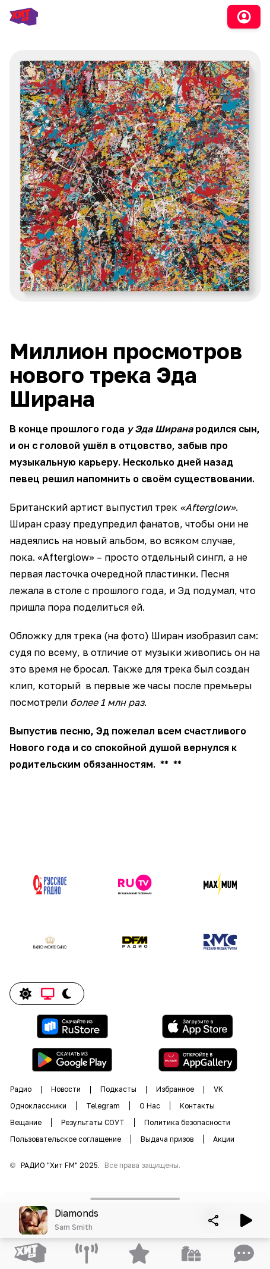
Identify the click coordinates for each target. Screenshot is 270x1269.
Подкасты (118, 1089)
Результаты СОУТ (93, 1122)
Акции (223, 1139)
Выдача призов (167, 1139)
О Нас (149, 1105)
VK (218, 1089)
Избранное (175, 1089)
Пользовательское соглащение (65, 1139)
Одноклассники (38, 1105)
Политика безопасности (187, 1122)
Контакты (197, 1105)
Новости (66, 1089)
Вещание (26, 1122)
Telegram (103, 1105)
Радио (20, 1089)
